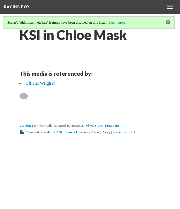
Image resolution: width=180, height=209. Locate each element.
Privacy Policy (100, 132)
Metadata (112, 125)
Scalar (47, 132)
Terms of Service (76, 132)
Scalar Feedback (124, 132)
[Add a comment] (26, 96)
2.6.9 (57, 132)
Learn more (117, 22)
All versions (94, 125)
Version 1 (26, 125)
